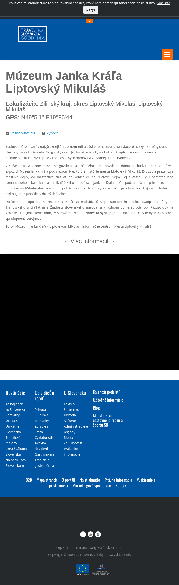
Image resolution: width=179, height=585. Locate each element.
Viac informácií (89, 241)
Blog (96, 408)
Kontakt (122, 485)
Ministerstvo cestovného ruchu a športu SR (108, 420)
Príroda (40, 409)
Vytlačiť (52, 133)
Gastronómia (45, 454)
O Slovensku (75, 392)
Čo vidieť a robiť (44, 395)
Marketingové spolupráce (91, 485)
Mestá (68, 437)
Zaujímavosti (73, 443)
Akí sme (70, 420)
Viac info (163, 3)
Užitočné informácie (108, 400)
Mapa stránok (47, 480)
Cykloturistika (45, 437)
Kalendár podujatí (106, 392)
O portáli (68, 480)
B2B (29, 480)
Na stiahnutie (90, 480)
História (70, 415)
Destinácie (15, 392)
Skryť (90, 9)
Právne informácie (118, 480)
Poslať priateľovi (23, 133)
